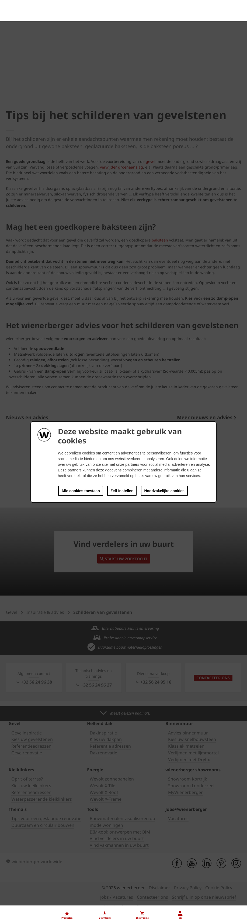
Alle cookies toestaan (80, 491)
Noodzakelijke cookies (164, 491)
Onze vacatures (21, 903)
